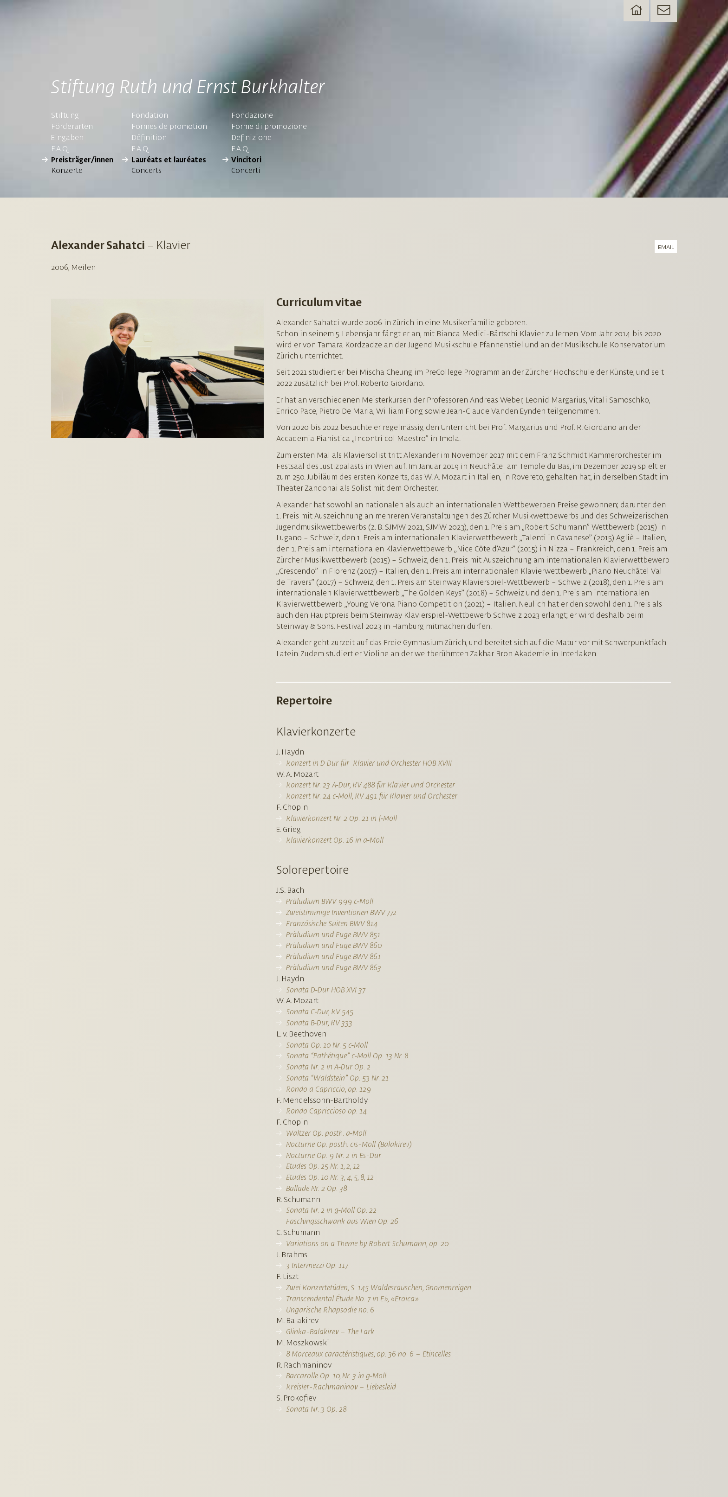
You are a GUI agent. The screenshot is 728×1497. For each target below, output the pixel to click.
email (665, 250)
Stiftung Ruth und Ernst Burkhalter (213, 87)
